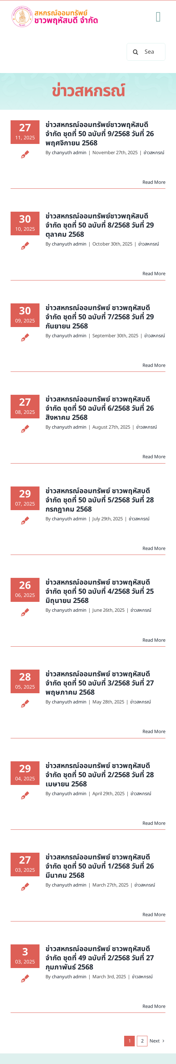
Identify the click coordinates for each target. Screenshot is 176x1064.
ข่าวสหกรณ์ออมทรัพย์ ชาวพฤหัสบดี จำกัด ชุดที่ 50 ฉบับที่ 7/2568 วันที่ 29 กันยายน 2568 (99, 317)
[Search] (135, 52)
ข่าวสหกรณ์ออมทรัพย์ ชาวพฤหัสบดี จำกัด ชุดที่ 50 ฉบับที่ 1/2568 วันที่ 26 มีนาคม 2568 (99, 866)
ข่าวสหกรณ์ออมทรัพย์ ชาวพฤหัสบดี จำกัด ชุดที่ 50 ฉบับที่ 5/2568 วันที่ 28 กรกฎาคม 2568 (99, 500)
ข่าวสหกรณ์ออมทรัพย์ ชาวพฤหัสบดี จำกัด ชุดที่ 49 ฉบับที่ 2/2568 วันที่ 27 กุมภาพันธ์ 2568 (99, 958)
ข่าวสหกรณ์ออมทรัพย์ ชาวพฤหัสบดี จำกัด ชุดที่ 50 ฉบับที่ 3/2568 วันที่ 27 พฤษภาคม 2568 (99, 683)
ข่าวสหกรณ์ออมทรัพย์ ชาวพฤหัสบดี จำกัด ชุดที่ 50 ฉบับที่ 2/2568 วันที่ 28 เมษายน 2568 (99, 775)
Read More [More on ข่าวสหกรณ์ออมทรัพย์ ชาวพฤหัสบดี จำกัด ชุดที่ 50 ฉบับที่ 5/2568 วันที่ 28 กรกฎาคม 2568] (153, 548)
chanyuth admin (69, 152)
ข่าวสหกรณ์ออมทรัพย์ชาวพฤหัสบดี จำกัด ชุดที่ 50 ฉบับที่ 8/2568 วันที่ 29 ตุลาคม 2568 (99, 225)
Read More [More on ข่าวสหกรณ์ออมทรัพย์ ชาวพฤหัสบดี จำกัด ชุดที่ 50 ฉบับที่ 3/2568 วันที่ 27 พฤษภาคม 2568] (153, 731)
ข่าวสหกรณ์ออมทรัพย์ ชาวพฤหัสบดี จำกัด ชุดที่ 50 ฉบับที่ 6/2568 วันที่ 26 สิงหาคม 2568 (99, 408)
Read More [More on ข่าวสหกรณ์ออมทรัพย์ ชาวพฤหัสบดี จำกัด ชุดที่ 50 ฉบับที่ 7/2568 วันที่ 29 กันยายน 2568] (153, 365)
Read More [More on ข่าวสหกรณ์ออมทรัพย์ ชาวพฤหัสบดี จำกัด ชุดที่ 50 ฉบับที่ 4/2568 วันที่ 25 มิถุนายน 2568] (153, 640)
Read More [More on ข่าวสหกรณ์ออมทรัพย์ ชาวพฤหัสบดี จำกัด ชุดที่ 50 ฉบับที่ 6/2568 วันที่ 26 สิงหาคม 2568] (153, 456)
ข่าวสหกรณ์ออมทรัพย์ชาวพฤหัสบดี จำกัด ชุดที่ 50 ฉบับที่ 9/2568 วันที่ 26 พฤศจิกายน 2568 (99, 134)
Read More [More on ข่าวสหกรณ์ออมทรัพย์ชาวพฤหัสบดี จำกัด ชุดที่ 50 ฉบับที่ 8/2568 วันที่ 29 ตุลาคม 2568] (153, 273)
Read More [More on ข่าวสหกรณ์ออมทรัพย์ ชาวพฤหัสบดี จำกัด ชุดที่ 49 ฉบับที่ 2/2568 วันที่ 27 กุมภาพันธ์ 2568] (153, 1006)
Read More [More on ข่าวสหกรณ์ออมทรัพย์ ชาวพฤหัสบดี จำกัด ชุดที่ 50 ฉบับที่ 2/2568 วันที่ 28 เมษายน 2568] (153, 823)
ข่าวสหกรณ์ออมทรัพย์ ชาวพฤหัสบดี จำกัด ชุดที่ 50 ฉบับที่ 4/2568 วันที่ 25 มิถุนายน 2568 (99, 591)
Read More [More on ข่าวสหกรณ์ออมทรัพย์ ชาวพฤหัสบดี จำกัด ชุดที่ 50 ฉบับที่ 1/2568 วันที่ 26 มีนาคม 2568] (153, 914)
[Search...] (146, 52)
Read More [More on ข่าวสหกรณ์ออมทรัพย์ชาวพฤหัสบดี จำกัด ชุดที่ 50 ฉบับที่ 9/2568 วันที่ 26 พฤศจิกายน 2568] (153, 182)
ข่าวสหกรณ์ (154, 152)
